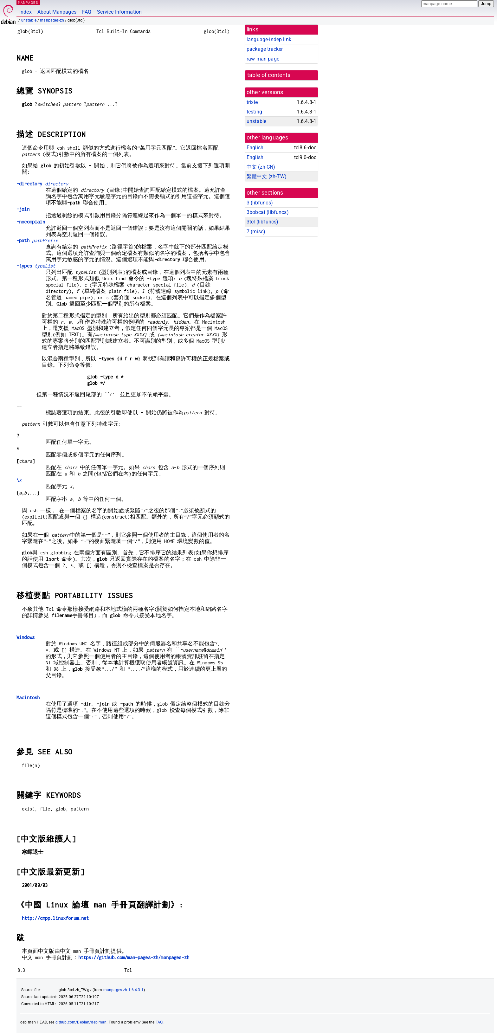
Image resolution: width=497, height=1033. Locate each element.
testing (254, 112)
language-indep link (269, 39)
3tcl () (262, 222)
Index (25, 12)
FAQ (86, 12)
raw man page (263, 59)
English (255, 148)
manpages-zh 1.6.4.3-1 (123, 990)
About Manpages (56, 12)
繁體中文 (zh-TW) (267, 176)
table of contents (269, 75)
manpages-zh (52, 20)
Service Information (119, 12)
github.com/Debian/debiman (81, 1022)
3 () (260, 203)
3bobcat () (268, 212)
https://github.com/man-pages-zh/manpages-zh (133, 957)
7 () (256, 232)
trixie (252, 102)
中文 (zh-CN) (261, 167)
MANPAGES (28, 2)
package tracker (265, 49)
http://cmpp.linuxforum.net (55, 918)
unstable (28, 20)
